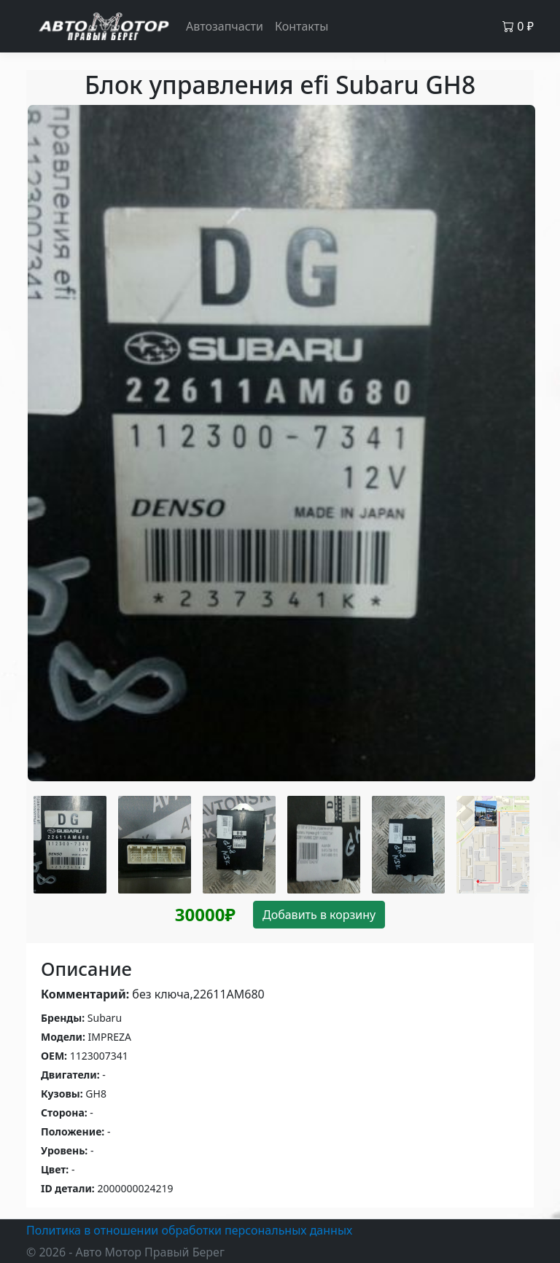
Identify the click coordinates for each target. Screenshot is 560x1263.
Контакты (301, 26)
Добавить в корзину (319, 915)
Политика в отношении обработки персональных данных (189, 1230)
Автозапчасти (224, 26)
